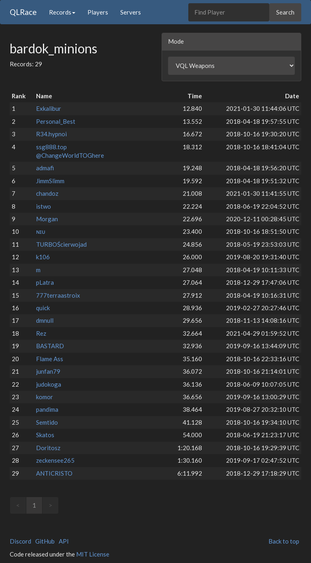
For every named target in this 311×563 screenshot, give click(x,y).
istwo (43, 206)
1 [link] (34, 505)
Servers (130, 12)
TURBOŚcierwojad (61, 244)
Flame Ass (49, 358)
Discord (20, 541)
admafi (45, 167)
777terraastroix (58, 295)
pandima (47, 409)
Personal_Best (55, 121)
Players (97, 12)
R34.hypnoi (51, 134)
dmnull (44, 320)
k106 (43, 256)
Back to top (283, 541)
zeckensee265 (55, 460)
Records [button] (62, 12)
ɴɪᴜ (40, 231)
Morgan (47, 218)
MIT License (92, 554)
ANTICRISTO (54, 473)
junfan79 (48, 371)
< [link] (18, 505)
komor (44, 396)
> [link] (50, 505)
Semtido (47, 422)
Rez (41, 333)
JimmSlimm (50, 180)
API (64, 541)
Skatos (45, 434)
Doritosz (48, 447)
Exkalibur (48, 108)
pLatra (45, 282)
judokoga (48, 384)
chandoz (47, 193)
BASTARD (50, 345)
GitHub (45, 541)
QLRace (23, 12)
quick (43, 307)
